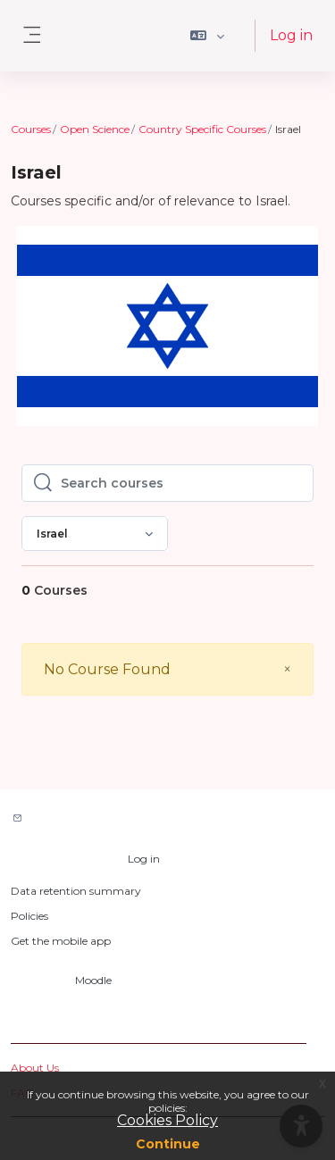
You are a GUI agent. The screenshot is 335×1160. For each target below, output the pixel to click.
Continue (168, 1144)
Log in (291, 35)
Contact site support (91, 819)
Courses (31, 129)
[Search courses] (181, 483)
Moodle (93, 980)
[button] (207, 35)
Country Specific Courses (202, 129)
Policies (29, 915)
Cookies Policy (167, 1120)
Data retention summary (76, 890)
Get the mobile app (61, 940)
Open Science (95, 129)
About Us (35, 1067)
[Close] (287, 669)
